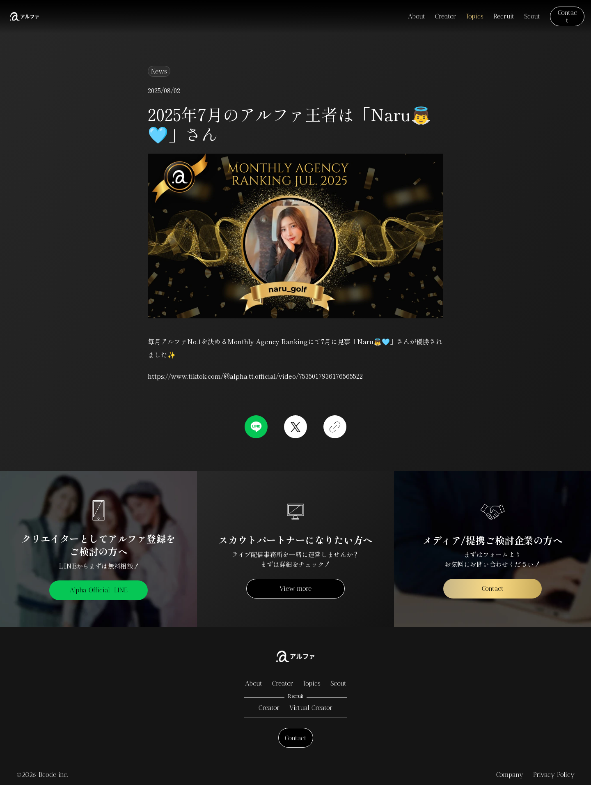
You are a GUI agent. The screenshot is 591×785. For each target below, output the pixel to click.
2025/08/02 (164, 90)
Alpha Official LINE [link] (99, 590)
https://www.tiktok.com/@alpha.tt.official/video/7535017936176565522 (255, 376)
